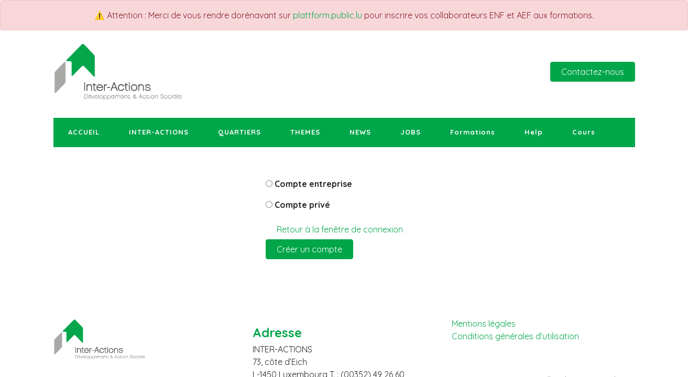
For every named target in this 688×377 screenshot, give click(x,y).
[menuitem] (84, 132)
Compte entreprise (313, 184)
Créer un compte (309, 249)
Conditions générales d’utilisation (515, 336)
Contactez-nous (592, 71)
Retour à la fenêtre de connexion (340, 229)
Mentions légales (484, 323)
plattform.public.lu (327, 15)
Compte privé (302, 204)
